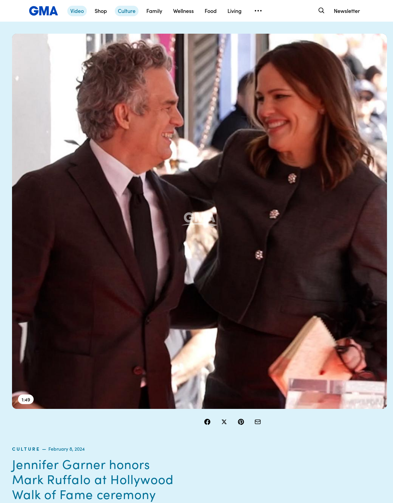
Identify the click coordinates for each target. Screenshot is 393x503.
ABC (278, 408)
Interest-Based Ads (244, 403)
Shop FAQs (284, 387)
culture (217, 61)
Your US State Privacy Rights (238, 389)
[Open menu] (258, 10)
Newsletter (347, 10)
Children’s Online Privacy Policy (192, 443)
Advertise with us (192, 457)
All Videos (283, 419)
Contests (184, 387)
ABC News (284, 397)
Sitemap (330, 387)
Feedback (234, 441)
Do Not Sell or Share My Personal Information (195, 424)
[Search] (320, 11)
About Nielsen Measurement (238, 416)
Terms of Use (188, 397)
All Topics (282, 430)
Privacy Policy (189, 408)
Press (230, 430)
